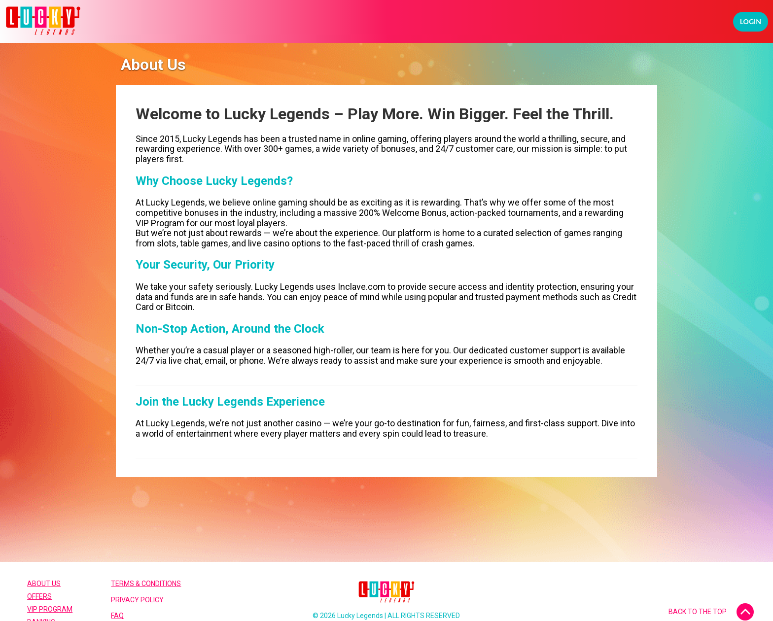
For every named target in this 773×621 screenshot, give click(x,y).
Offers (39, 596)
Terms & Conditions (146, 583)
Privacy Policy (137, 600)
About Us (44, 583)
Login (750, 21)
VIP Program (49, 609)
